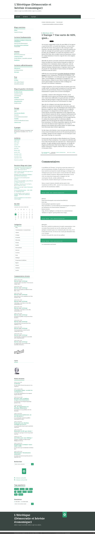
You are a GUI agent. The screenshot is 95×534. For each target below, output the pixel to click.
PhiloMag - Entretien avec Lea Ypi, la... (23, 184)
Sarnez (19, 491)
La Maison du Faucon (19, 99)
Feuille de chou (17, 103)
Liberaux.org (17, 68)
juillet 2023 (16, 141)
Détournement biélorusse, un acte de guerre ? (22, 415)
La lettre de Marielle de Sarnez (21, 120)
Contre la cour (17, 122)
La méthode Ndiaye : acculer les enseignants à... (23, 391)
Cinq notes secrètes (18, 177)
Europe (17, 242)
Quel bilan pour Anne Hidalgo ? (23, 438)
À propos (33, 17)
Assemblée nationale (19, 83)
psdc (43, 153)
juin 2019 (16, 148)
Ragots (17, 262)
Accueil (18, 17)
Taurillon (16, 118)
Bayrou (21, 494)
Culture (17, 232)
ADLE (15, 111)
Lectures (17, 252)
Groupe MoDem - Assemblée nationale (23, 58)
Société (17, 270)
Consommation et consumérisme (23, 230)
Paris (16, 255)
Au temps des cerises (21, 185)
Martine (16, 281)
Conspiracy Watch (18, 56)
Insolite (17, 245)
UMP (16, 494)
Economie (17, 237)
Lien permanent (46, 152)
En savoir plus (67, 533)
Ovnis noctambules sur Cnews (21, 197)
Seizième (17, 267)
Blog (16, 227)
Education (17, 240)
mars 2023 (16, 143)
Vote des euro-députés (19, 113)
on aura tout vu (23, 169)
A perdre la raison (18, 93)
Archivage (24, 281)
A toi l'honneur (17, 95)
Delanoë (22, 489)
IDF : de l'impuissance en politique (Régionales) (21, 407)
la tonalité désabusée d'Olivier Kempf (58, 74)
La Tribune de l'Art (18, 70)
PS (15, 491)
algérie (73, 152)
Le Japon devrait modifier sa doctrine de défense (53, 24)
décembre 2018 (17, 154)
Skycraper (16, 72)
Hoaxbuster (17, 60)
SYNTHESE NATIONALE (21, 176)
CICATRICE (21, 172)
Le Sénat (16, 80)
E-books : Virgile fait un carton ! (48, 22)
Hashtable (16, 97)
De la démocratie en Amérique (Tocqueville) (21, 46)
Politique (17, 257)
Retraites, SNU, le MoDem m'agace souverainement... (22, 399)
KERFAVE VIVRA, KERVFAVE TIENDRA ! (23, 174)
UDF (27, 489)
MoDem (30, 491)
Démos (15, 30)
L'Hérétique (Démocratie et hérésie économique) (32, 6)
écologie (17, 235)
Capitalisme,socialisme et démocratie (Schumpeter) (22, 41)
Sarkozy (16, 489)
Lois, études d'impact (19, 82)
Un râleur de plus (18, 92)
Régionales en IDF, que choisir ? (23, 431)
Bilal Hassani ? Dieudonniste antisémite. (22, 453)
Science (17, 265)
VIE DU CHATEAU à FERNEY (22, 195)
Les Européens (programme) (21, 116)
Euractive (16, 115)
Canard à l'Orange (18, 32)
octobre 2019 (17, 146)
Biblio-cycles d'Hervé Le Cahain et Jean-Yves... (23, 181)
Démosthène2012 (18, 101)
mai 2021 (16, 144)
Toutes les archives (18, 160)
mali (70, 152)
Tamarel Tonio (17, 181)
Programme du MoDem (20, 260)
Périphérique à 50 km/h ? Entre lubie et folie (23, 445)
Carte (16, 361)
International (18, 247)
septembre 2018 (18, 157)
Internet (17, 250)
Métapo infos (21, 191)
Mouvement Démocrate (19, 54)
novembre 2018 (17, 156)
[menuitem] (17, 16)
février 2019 (17, 150)
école (31, 489)
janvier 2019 (17, 152)
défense (45, 153)
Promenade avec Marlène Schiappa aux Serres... (21, 423)
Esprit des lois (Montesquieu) (21, 43)
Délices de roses (18, 187)
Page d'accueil (59, 22)
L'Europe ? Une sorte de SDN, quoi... (59, 36)
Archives (25, 17)
